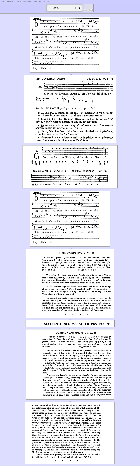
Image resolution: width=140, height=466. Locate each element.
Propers (19, 1)
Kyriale (35, 1)
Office (39, 1)
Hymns (29, 1)
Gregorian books (11, 1)
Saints (24, 1)
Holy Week (46, 1)
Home (3, 1)
